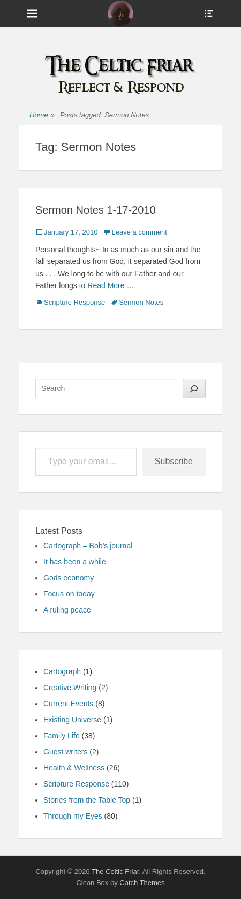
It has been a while (74, 561)
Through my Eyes (72, 816)
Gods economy (68, 577)
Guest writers (65, 751)
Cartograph (62, 671)
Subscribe (174, 461)
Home (42, 115)
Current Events (68, 703)
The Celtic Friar (115, 871)
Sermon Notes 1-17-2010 (95, 210)
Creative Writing (69, 687)
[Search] (194, 388)
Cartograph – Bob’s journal (87, 545)
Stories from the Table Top (86, 800)
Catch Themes (141, 883)
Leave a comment (139, 232)
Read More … (110, 285)
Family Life (61, 735)
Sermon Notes (141, 302)
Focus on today (69, 594)
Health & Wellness (73, 768)
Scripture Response (74, 302)
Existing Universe (72, 719)
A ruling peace (67, 610)
